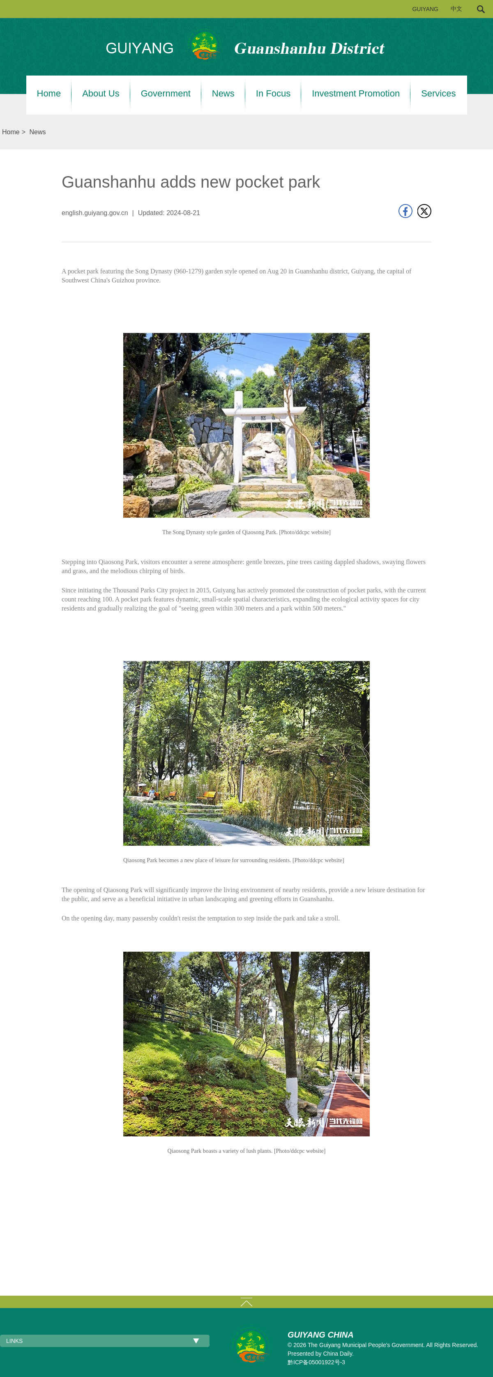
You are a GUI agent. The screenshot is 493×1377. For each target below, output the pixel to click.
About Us (101, 94)
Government (166, 94)
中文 (456, 9)
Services (438, 94)
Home (49, 94)
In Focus (273, 94)
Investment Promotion (356, 94)
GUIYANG (425, 9)
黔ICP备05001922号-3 (316, 1362)
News (223, 94)
